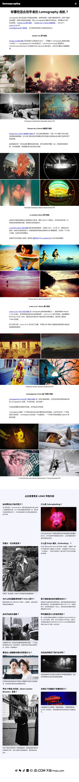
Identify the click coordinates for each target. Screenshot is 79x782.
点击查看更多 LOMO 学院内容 (39, 496)
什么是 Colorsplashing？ (51, 504)
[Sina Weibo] (16, 770)
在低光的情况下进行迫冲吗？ (53, 652)
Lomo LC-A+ (13, 25)
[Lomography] (11, 4)
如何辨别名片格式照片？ (13, 504)
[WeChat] (20, 770)
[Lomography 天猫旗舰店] (55, 770)
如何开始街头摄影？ (11, 614)
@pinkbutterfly (36, 121)
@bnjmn (50, 121)
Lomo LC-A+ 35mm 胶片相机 (19, 311)
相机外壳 (36, 238)
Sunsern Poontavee (53, 478)
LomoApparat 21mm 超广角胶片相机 (22, 399)
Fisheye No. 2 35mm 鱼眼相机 (44, 23)
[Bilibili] (31, 770)
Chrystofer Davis (24, 478)
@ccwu (31, 299)
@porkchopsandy (48, 207)
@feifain (41, 207)
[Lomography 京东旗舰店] (39, 770)
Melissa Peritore (41, 478)
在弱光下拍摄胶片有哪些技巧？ (54, 689)
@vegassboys (34, 207)
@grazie (41, 299)
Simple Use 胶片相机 (24, 23)
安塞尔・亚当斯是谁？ (12, 543)
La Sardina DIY (46, 238)
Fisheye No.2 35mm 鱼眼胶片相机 (21, 134)
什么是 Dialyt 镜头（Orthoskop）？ (56, 543)
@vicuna (36, 299)
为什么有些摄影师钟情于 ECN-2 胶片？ (19, 599)
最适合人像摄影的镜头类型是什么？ (17, 652)
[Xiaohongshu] (27, 770)
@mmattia (28, 207)
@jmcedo (40, 386)
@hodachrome (47, 386)
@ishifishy (45, 299)
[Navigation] (75, 3)
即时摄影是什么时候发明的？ (53, 614)
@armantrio (29, 121)
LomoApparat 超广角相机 (18, 28)
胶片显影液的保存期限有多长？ (54, 599)
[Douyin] (24, 770)
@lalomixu (29, 386)
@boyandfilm (44, 121)
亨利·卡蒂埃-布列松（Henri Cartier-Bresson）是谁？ (18, 690)
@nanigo (35, 386)
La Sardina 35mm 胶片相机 (18, 228)
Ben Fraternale (33, 478)
